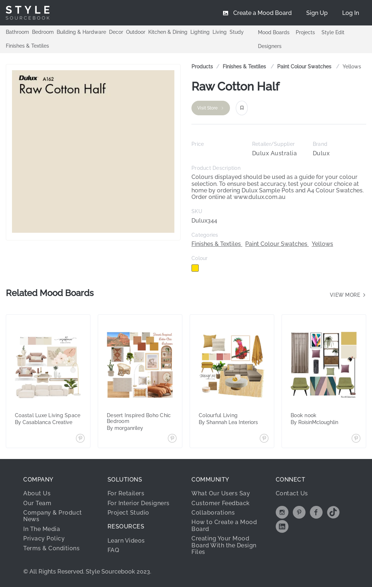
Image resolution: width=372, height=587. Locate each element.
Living (220, 32)
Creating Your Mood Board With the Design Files (223, 545)
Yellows (352, 66)
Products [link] (202, 66)
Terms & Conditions (51, 548)
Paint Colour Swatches (305, 66)
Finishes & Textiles (27, 46)
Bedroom (43, 32)
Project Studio (128, 512)
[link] (245, 67)
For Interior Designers (139, 503)
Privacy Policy (44, 538)
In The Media (41, 529)
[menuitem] (350, 12)
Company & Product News (52, 516)
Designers (270, 46)
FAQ (114, 550)
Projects (305, 32)
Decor (116, 32)
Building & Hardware (81, 32)
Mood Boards (274, 32)
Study (237, 32)
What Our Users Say (220, 493)
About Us (36, 493)
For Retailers (126, 493)
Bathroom (17, 32)
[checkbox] (195, 268)
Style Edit (333, 32)
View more (348, 295)
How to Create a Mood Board (224, 525)
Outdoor (135, 32)
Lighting (200, 32)
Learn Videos (126, 540)
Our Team (37, 503)
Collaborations (213, 512)
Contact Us (292, 493)
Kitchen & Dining (167, 32)
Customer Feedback (220, 503)
